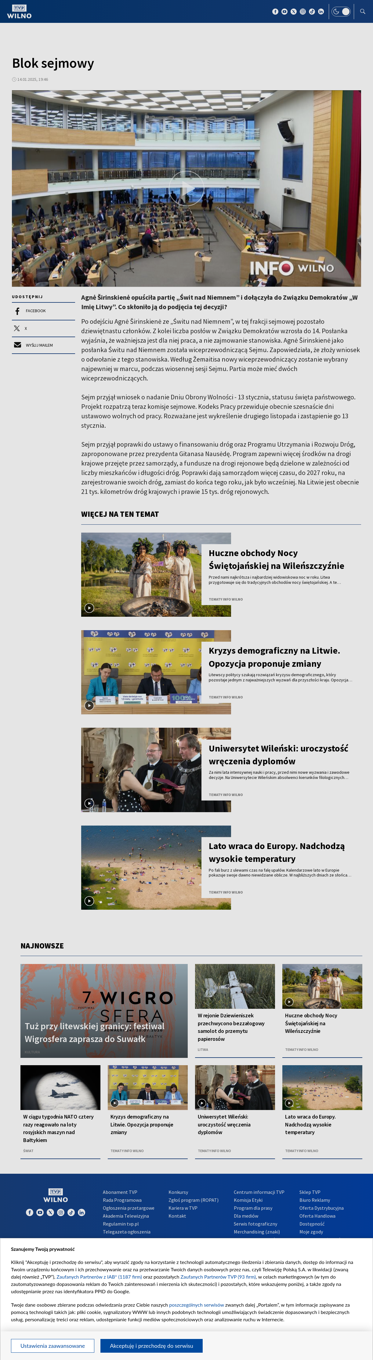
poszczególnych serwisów (196, 1305)
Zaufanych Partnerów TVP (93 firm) (218, 1277)
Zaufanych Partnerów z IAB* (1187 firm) (99, 1277)
